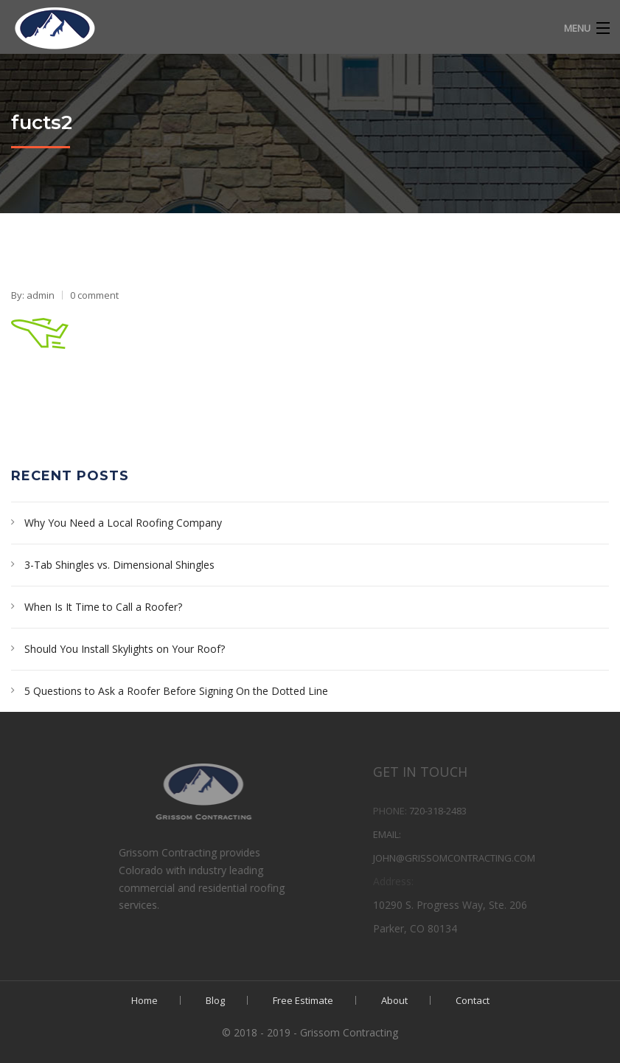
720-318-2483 (475, 810)
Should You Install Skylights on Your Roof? (124, 649)
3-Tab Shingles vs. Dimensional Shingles (119, 565)
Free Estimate (303, 1000)
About (394, 1000)
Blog (215, 1000)
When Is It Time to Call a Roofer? (103, 607)
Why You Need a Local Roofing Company (123, 523)
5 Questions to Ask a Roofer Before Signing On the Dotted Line (176, 691)
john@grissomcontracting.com (492, 858)
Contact (473, 1000)
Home (144, 1000)
